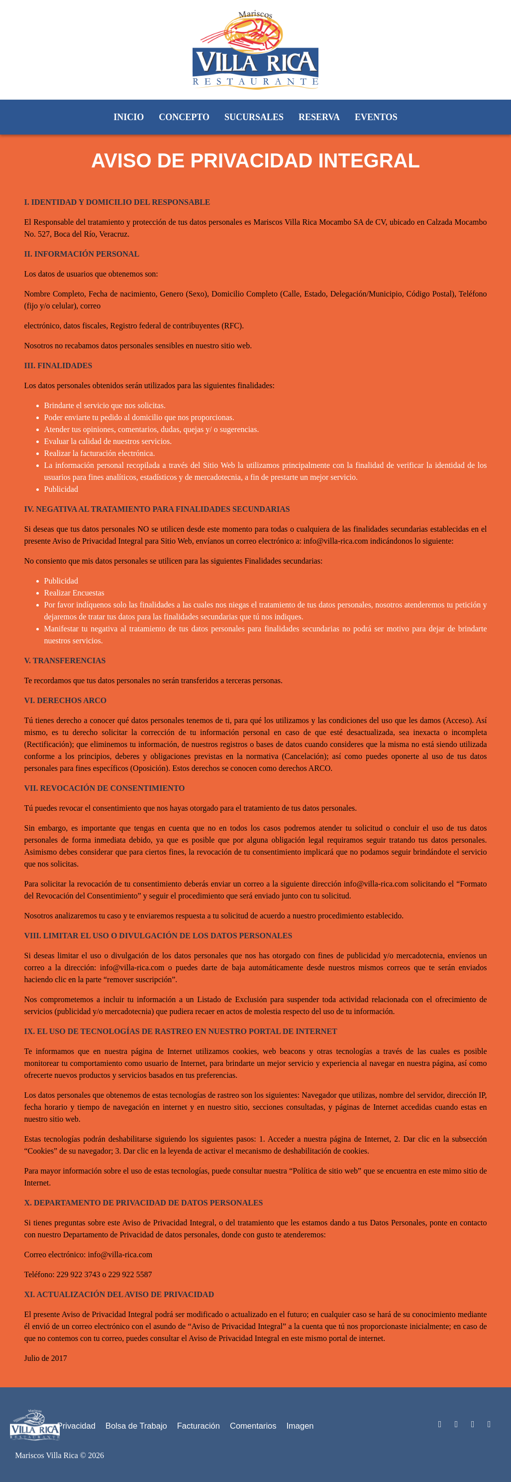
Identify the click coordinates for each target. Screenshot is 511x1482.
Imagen (300, 1425)
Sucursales (254, 117)
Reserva (319, 117)
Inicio (128, 117)
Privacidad (76, 1425)
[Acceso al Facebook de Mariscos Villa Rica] (473, 1424)
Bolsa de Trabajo (136, 1425)
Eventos (376, 117)
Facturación (198, 1425)
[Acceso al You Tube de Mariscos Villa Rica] (439, 1424)
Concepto (184, 117)
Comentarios (253, 1425)
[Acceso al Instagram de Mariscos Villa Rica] (489, 1424)
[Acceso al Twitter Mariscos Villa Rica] (456, 1424)
